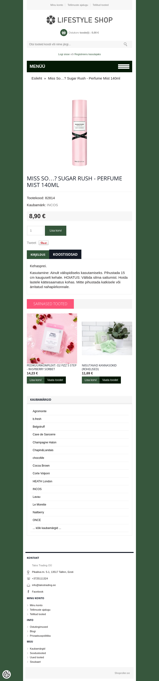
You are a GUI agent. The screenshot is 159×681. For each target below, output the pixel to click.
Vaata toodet (55, 380)
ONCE (37, 520)
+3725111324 (40, 578)
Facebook (37, 591)
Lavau (36, 496)
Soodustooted (38, 653)
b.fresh (37, 419)
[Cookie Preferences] (6, 674)
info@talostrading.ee (44, 585)
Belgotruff (39, 426)
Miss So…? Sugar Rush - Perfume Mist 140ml (84, 78)
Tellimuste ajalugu (78, 5)
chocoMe (38, 458)
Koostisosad (65, 254)
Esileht (37, 78)
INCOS (52, 205)
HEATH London (42, 481)
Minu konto (56, 5)
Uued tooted (37, 657)
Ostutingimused (39, 626)
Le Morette (39, 504)
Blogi (33, 631)
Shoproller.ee (122, 673)
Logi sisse (64, 54)
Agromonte (40, 411)
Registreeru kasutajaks (88, 54)
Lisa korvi (56, 230)
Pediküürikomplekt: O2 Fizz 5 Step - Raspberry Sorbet (51, 367)
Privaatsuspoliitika (40, 635)
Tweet (31, 243)
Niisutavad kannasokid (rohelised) (99, 367)
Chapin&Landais (43, 450)
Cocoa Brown (41, 465)
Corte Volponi (41, 473)
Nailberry (38, 512)
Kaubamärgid (37, 648)
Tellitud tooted (101, 5)
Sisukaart (35, 661)
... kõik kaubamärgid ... (47, 528)
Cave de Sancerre (44, 434)
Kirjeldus (38, 255)
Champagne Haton (44, 442)
